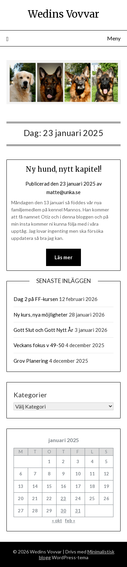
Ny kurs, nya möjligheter (41, 314)
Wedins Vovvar (63, 14)
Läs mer (63, 257)
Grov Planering (31, 361)
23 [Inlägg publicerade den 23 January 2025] (63, 498)
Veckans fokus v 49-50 (39, 345)
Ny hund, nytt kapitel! (64, 169)
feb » (70, 520)
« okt (57, 520)
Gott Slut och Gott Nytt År (43, 330)
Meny (114, 38)
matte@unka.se (63, 192)
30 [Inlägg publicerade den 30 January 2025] (63, 510)
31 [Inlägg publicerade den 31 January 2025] (78, 510)
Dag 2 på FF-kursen (36, 299)
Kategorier (30, 395)
